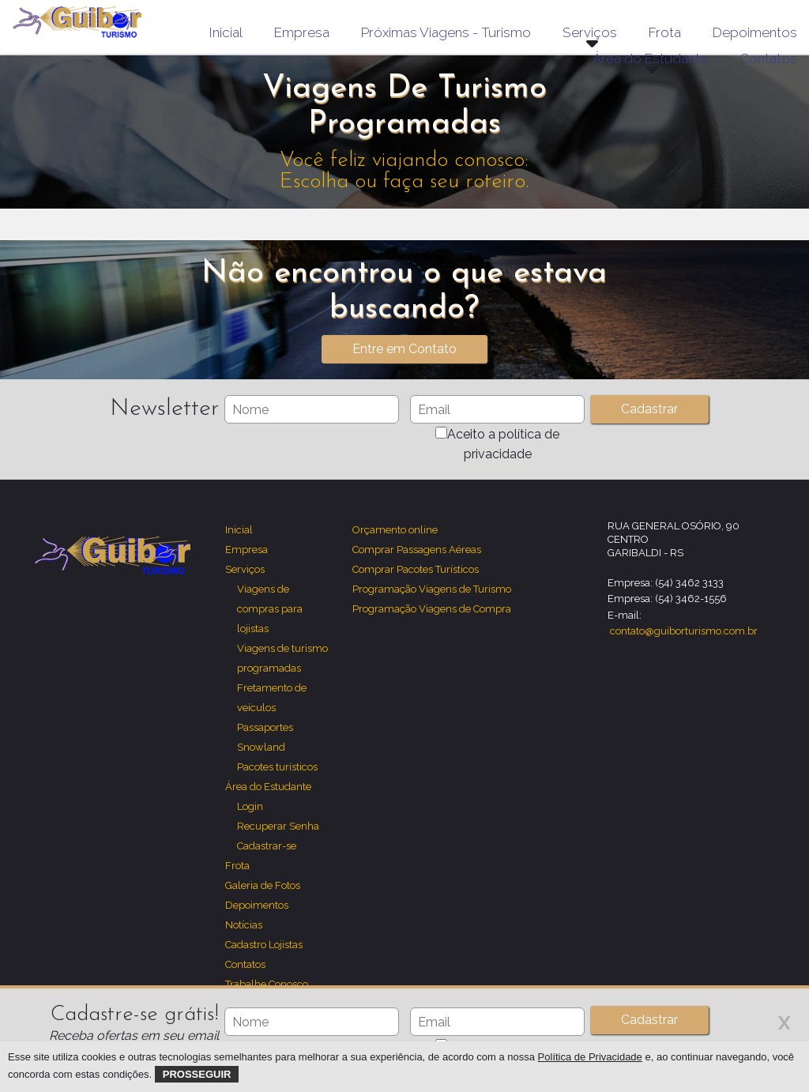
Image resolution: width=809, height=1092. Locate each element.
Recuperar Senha (278, 826)
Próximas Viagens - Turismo (446, 32)
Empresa (301, 32)
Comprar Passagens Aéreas (416, 549)
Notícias (243, 925)
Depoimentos (755, 32)
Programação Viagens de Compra (431, 609)
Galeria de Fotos (262, 885)
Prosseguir (197, 1074)
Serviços (245, 569)
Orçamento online (395, 530)
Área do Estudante (268, 787)
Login (250, 806)
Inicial (226, 32)
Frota (665, 32)
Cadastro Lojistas (264, 945)
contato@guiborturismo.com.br (684, 631)
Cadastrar (649, 1019)
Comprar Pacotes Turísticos (415, 569)
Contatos (768, 58)
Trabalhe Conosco (266, 984)
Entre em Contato (404, 348)
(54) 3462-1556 (691, 598)
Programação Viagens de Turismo (431, 589)
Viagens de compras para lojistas (270, 608)
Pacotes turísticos (277, 767)
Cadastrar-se (266, 846)
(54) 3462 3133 (689, 583)
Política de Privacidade (590, 1057)
